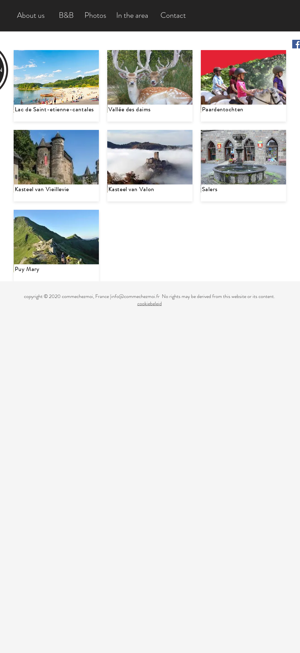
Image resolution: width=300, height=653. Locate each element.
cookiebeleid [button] (149, 303)
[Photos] (95, 15)
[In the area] (132, 15)
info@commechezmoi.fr (135, 296)
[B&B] (66, 15)
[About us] (31, 15)
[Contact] (173, 15)
